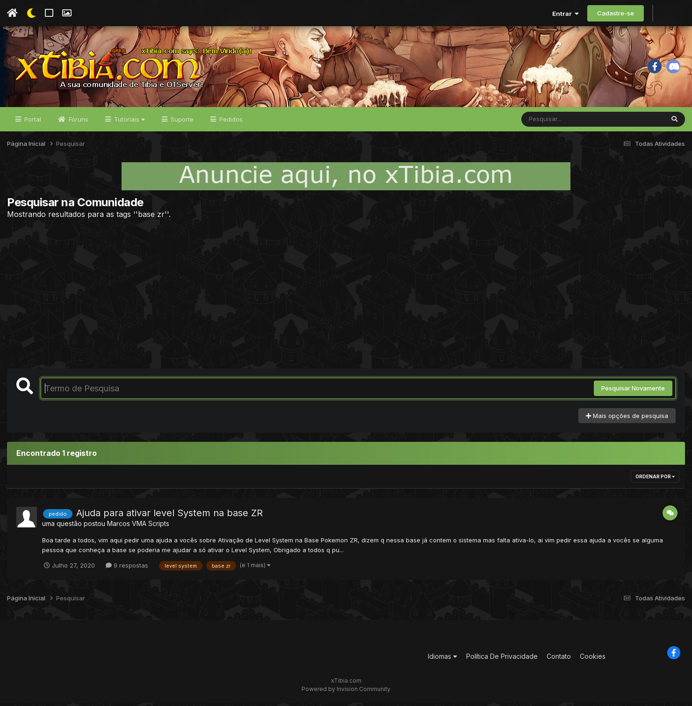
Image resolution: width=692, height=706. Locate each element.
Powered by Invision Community (346, 692)
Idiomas (442, 660)
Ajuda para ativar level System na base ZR (169, 516)
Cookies (593, 660)
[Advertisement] (346, 296)
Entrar (565, 13)
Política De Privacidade (502, 660)
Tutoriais (128, 122)
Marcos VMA (126, 527)
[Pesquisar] (557, 122)
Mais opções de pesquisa (627, 419)
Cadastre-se (615, 13)
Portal (31, 122)
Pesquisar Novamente (633, 392)
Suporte (181, 122)
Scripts (158, 527)
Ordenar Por (655, 480)
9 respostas (127, 568)
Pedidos (230, 122)
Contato (559, 660)
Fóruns (77, 122)
